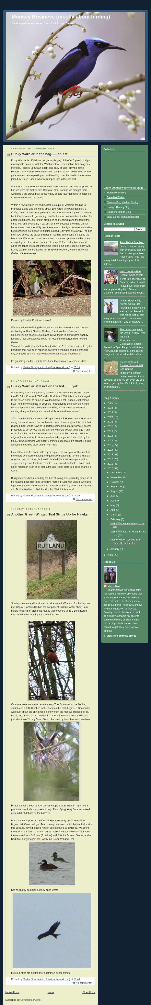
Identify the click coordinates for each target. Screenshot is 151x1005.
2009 (111, 555)
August (114, 491)
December (116, 472)
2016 (111, 440)
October (115, 482)
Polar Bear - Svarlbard (132, 242)
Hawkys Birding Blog (118, 207)
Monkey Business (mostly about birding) (61, 17)
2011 (111, 463)
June (113, 500)
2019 (111, 431)
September (116, 486)
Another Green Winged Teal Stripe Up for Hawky (49, 514)
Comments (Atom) (30, 1000)
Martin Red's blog (116, 192)
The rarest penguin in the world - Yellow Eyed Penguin (132, 333)
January (115, 549)
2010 (111, 468)
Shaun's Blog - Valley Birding (122, 202)
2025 (111, 407)
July (113, 496)
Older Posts (88, 992)
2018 (111, 435)
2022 (111, 421)
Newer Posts (12, 992)
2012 (111, 459)
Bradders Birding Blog (119, 212)
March (114, 514)
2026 (111, 403)
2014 (111, 449)
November (116, 477)
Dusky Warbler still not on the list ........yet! (44, 386)
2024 (111, 412)
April (113, 510)
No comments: (84, 371)
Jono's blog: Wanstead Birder (123, 216)
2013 (111, 454)
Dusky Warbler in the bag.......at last (39, 154)
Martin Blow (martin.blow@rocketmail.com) (124, 588)
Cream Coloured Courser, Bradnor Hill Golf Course (131, 365)
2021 (111, 426)
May (113, 505)
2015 (111, 445)
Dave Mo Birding (116, 197)
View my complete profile (121, 635)
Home (51, 992)
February (115, 519)
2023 (111, 417)
